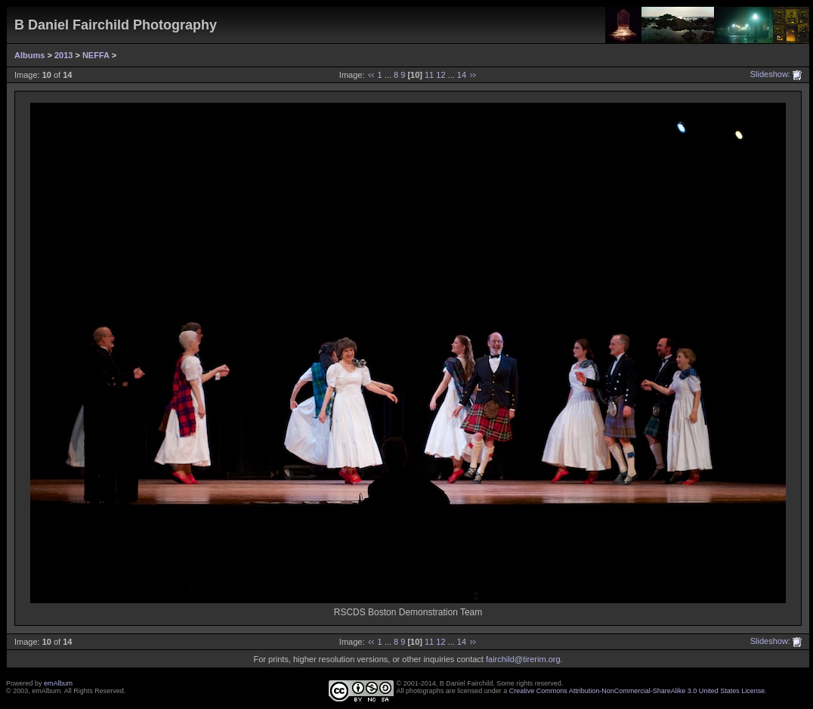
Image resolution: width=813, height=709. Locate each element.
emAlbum (58, 683)
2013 (63, 55)
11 (429, 74)
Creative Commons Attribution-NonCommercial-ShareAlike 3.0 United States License (637, 691)
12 (440, 74)
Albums (29, 55)
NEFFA (96, 55)
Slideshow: (770, 74)
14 (461, 74)
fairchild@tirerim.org (523, 659)
